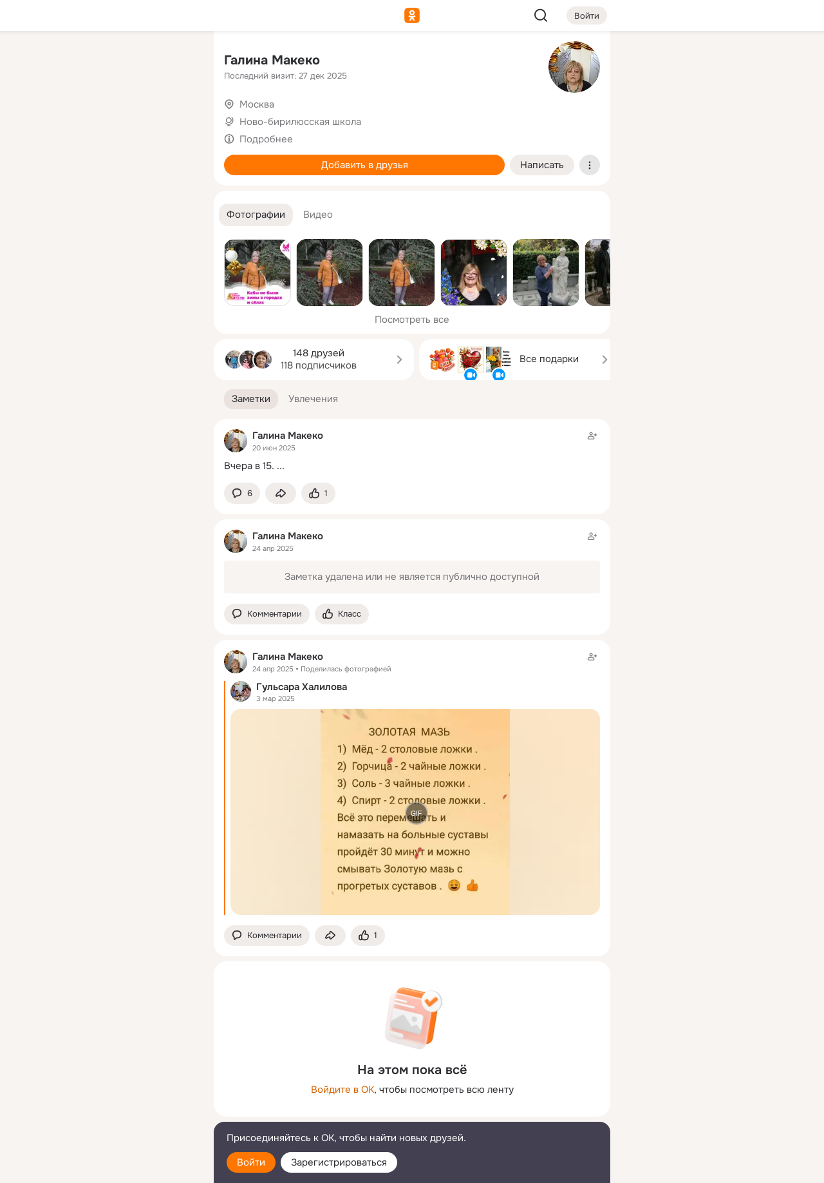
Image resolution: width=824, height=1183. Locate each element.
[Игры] (175, 175)
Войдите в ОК (342, 1089)
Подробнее (266, 139)
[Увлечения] (118, 62)
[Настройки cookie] (118, 1166)
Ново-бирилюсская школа (300, 121)
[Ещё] (118, 1083)
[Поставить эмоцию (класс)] (318, 493)
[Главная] (61, 62)
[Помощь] (61, 232)
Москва (256, 104)
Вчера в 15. (249, 465)
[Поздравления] (118, 175)
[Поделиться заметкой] (280, 493)
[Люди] (118, 118)
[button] (256, 215)
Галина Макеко (272, 60)
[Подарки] (61, 175)
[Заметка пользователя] (412, 450)
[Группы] (175, 62)
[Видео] (175, 118)
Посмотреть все (412, 319)
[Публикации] (61, 118)
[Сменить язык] (118, 1111)
